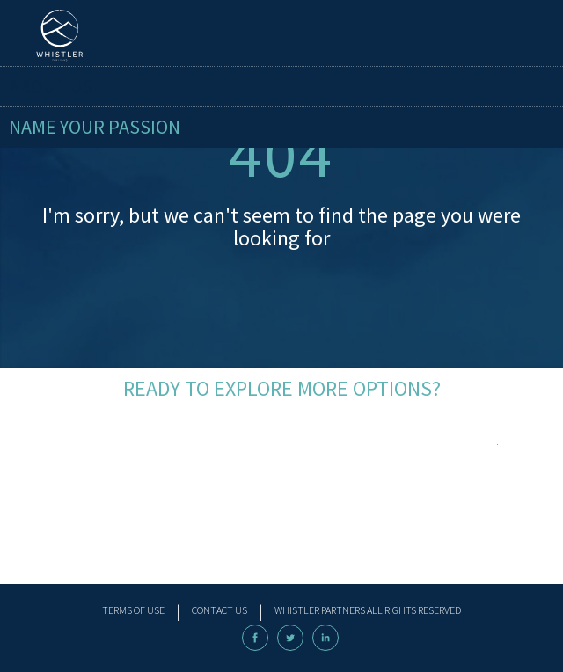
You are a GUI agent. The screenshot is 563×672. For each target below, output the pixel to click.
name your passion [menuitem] (94, 126)
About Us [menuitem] (51, 86)
